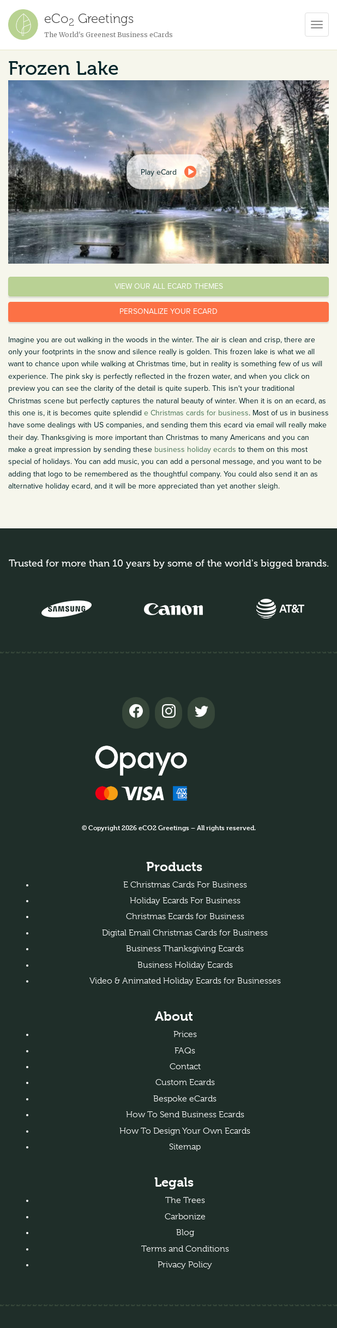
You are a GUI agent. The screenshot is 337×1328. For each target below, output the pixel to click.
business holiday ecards (195, 449)
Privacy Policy (185, 1265)
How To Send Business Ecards (185, 1114)
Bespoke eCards (184, 1099)
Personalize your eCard (168, 311)
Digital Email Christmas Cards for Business (185, 933)
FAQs (184, 1051)
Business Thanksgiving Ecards (185, 949)
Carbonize (185, 1217)
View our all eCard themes (169, 286)
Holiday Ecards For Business (185, 901)
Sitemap (185, 1147)
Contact (185, 1066)
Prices (185, 1034)
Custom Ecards (185, 1082)
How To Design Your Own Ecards (184, 1131)
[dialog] (168, 172)
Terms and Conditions (185, 1249)
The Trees (185, 1200)
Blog (185, 1232)
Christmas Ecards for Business (185, 916)
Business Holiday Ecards (185, 965)
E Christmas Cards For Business (185, 885)
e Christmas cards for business (196, 413)
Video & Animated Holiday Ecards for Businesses (185, 981)
